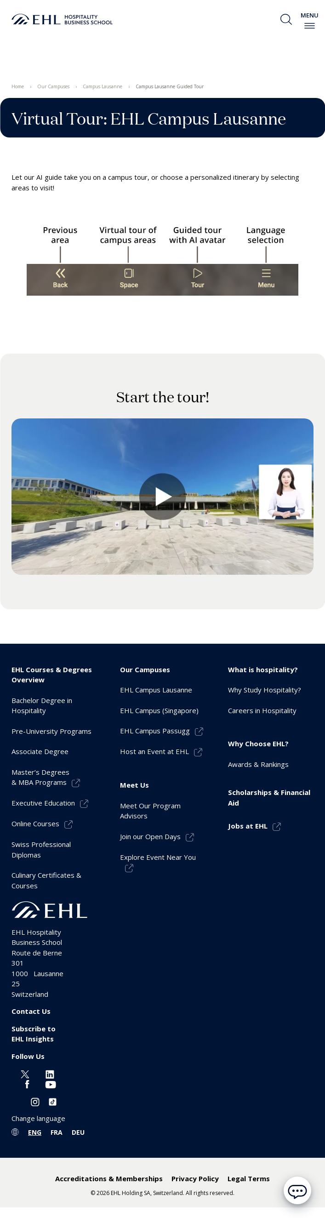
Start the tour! (162, 396)
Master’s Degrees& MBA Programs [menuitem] (40, 777)
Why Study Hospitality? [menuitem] (264, 689)
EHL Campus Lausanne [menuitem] (156, 689)
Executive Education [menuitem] (43, 802)
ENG (34, 1132)
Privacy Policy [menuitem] (195, 1178)
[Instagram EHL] (35, 1100)
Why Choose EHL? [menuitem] (258, 743)
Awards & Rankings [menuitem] (258, 764)
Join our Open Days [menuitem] (150, 836)
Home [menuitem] (17, 86)
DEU (78, 1132)
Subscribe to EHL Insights (33, 1034)
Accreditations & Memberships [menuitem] (109, 1178)
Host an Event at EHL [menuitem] (154, 751)
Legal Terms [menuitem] (249, 1178)
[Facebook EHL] (27, 1083)
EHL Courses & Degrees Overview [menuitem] (51, 675)
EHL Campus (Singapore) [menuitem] (159, 710)
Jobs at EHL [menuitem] (248, 825)
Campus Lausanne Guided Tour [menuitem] (170, 86)
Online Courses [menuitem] (35, 823)
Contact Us (31, 1011)
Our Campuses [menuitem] (53, 86)
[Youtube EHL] (50, 1083)
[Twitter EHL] (25, 1073)
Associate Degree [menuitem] (39, 751)
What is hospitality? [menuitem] (263, 669)
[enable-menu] (309, 25)
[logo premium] (62, 19)
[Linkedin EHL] (50, 1073)
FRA (57, 1132)
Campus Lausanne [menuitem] (102, 86)
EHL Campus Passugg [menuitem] (155, 730)
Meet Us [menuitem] (134, 784)
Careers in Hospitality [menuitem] (262, 710)
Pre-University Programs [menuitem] (51, 731)
